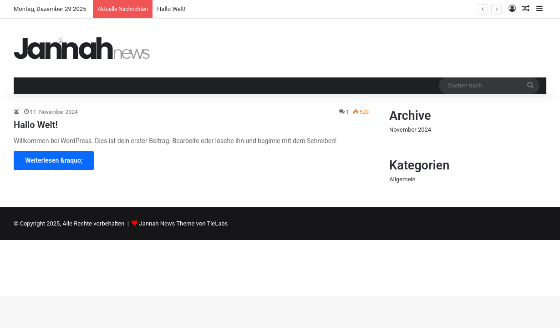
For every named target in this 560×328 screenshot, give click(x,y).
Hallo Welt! (171, 8)
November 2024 (410, 129)
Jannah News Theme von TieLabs (183, 223)
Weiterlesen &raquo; (53, 160)
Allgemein (402, 179)
